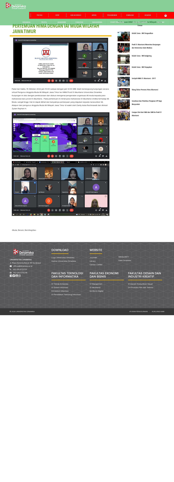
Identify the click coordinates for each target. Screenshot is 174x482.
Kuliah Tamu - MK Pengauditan (142, 33)
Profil (44, 22)
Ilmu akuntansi (75, 15)
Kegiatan (148, 15)
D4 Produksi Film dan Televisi (140, 288)
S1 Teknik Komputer (59, 284)
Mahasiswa (97, 22)
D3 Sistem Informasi (60, 291)
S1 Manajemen (96, 284)
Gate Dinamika (124, 260)
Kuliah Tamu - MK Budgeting (141, 56)
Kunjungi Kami (158, 311)
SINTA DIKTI (123, 257)
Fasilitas (79, 22)
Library (92, 261)
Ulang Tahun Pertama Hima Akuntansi (145, 90)
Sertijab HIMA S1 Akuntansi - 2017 (144, 78)
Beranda (26, 22)
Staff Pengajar (117, 22)
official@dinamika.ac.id (22, 266)
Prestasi (39, 15)
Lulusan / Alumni (139, 22)
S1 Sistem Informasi (59, 288)
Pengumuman (112, 15)
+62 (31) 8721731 (20, 269)
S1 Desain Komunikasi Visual (140, 284)
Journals (93, 258)
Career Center (96, 265)
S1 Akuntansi (95, 288)
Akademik (62, 22)
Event (57, 15)
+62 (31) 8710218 (20, 273)
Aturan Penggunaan (138, 311)
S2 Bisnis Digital (96, 291)
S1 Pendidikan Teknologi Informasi (66, 295)
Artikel (94, 15)
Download (130, 15)
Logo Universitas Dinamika (62, 258)
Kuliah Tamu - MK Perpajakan (142, 67)
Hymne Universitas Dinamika (63, 261)
